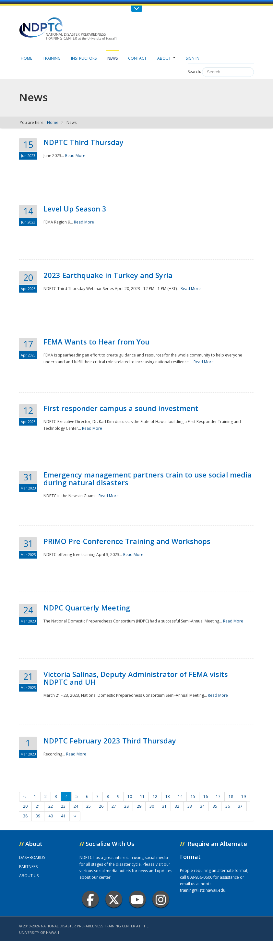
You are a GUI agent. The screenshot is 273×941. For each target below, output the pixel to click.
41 (63, 816)
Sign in (192, 58)
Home (26, 58)
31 (164, 806)
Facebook (90, 899)
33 (189, 806)
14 (180, 796)
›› (75, 816)
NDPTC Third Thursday (83, 142)
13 (167, 796)
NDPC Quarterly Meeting (86, 607)
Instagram (161, 899)
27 (114, 806)
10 (129, 796)
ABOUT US (29, 875)
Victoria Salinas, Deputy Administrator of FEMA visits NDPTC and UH (135, 678)
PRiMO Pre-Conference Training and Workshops (126, 541)
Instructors (84, 58)
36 (227, 806)
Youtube (137, 899)
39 (38, 816)
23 (63, 806)
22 (50, 806)
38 (25, 816)
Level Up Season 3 (74, 208)
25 (88, 806)
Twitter (114, 899)
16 (205, 796)
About (166, 58)
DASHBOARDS (32, 857)
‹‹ (24, 796)
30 (151, 806)
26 (101, 806)
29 (139, 806)
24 (76, 806)
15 (193, 796)
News (112, 58)
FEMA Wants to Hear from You (96, 341)
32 (177, 806)
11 (142, 796)
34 (202, 806)
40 (50, 816)
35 (215, 806)
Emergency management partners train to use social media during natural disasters (147, 478)
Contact (137, 58)
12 (155, 796)
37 (240, 806)
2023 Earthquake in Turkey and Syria (107, 275)
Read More (75, 155)
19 (243, 796)
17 (218, 796)
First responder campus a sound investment (120, 408)
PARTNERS (28, 866)
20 (25, 806)
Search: (194, 71)
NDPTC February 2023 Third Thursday (109, 740)
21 (38, 806)
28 (126, 806)
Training (52, 58)
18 (231, 796)
